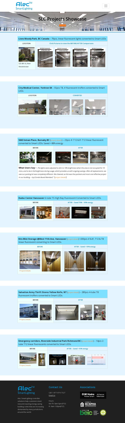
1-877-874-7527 (58, 392)
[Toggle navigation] (105, 5)
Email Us (52, 395)
